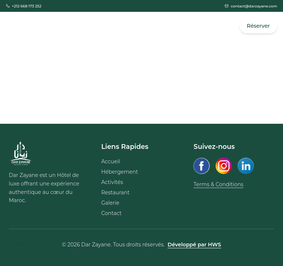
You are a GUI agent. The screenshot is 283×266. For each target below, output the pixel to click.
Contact (111, 213)
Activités (112, 182)
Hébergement (119, 171)
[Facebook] (201, 166)
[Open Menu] (14, 26)
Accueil (110, 161)
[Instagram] (224, 166)
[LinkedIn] (246, 166)
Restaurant (115, 192)
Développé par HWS (194, 244)
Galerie (110, 203)
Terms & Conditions (218, 184)
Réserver (258, 26)
